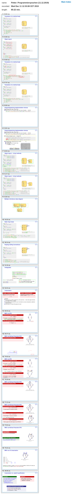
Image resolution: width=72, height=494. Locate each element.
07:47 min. (6, 82)
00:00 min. (6, 14)
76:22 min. (6, 448)
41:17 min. (6, 174)
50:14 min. (6, 242)
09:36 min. (6, 105)
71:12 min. (6, 402)
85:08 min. (6, 471)
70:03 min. (6, 356)
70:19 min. (6, 379)
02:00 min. (6, 37)
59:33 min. (6, 311)
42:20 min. (6, 196)
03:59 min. (6, 59)
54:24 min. (6, 288)
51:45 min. (6, 265)
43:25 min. (6, 219)
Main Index (66, 2)
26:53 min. (6, 151)
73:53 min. (6, 425)
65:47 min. (6, 333)
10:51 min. (6, 128)
